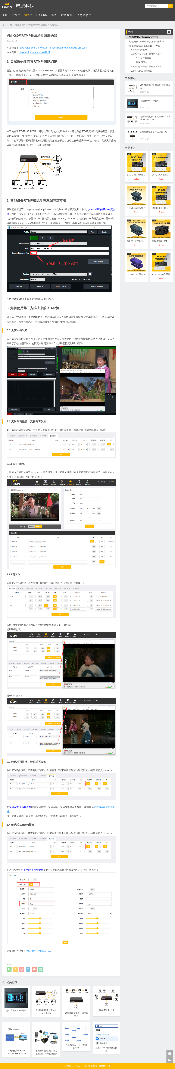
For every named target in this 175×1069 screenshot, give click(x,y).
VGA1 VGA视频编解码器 (163, 175)
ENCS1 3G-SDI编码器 (162, 208)
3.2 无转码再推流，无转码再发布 (146, 54)
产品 (15, 14)
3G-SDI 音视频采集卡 (137, 241)
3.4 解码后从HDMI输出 (141, 71)
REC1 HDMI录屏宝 (161, 274)
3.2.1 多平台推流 (143, 57)
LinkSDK (41, 14)
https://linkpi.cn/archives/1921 (34, 52)
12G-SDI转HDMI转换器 (163, 241)
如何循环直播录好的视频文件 (153, 132)
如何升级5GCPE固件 (149, 100)
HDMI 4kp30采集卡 (137, 208)
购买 (54, 14)
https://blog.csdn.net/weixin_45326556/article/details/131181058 (53, 47)
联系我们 (66, 14)
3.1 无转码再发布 (139, 49)
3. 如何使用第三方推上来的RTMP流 (143, 45)
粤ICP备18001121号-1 (100, 1066)
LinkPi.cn (76, 1066)
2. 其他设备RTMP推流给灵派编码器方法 (145, 41)
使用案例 (19, 25)
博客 (27, 14)
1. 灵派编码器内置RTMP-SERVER (142, 37)
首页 (5, 14)
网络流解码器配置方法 (38, 951)
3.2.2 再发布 (141, 62)
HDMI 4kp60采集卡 (137, 274)
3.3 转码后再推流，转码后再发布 (146, 66)
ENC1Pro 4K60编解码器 (138, 175)
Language (82, 14)
